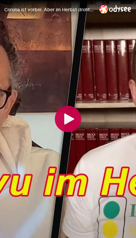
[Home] (115, 9)
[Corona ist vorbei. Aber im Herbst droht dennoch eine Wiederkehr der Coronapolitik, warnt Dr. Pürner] (49, 9)
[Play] (68, 119)
